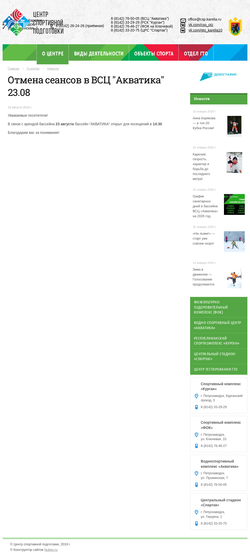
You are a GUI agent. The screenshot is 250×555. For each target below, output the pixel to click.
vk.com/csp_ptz (201, 25)
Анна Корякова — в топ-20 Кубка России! (204, 123)
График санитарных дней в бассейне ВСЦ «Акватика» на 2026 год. (205, 206)
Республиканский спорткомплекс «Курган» (217, 340)
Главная (13, 68)
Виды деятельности (99, 53)
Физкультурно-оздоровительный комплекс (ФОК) (211, 307)
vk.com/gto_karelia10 (205, 30)
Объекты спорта (153, 53)
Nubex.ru (51, 550)
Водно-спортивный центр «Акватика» (217, 325)
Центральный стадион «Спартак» (214, 356)
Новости (53, 68)
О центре (52, 53)
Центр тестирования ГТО (216, 369)
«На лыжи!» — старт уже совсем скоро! (204, 238)
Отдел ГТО (196, 53)
